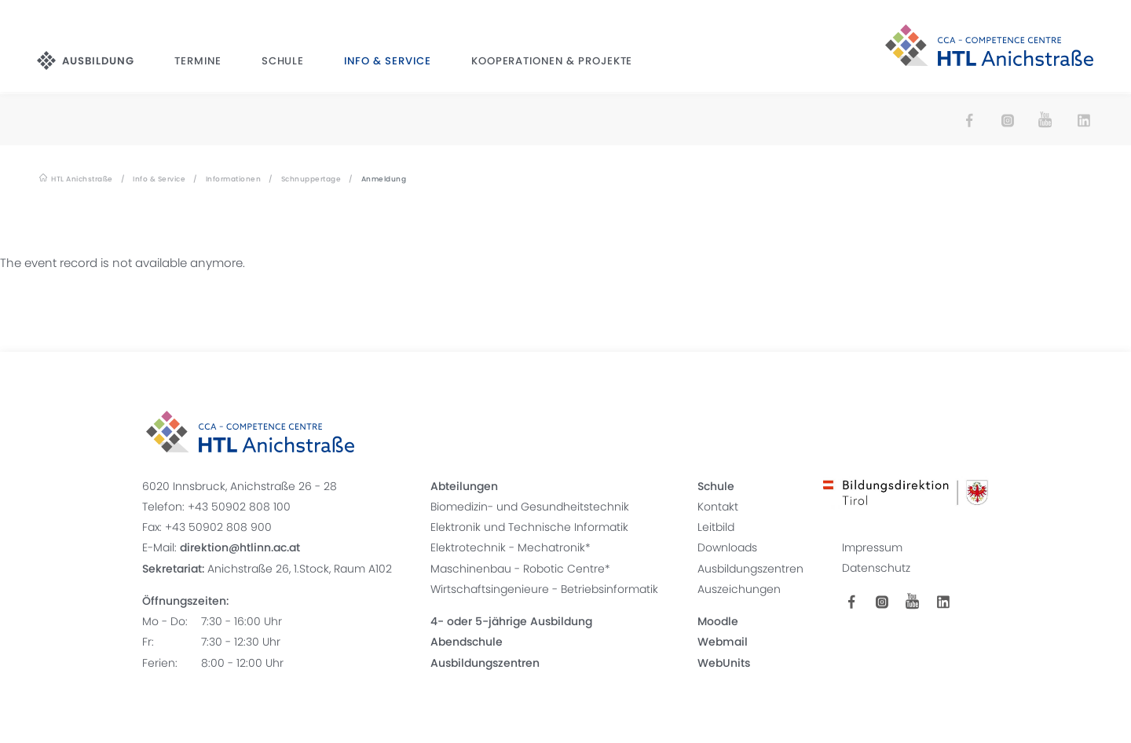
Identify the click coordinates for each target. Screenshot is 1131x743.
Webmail (722, 642)
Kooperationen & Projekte (551, 62)
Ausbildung (100, 62)
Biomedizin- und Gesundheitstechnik (529, 506)
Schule (283, 62)
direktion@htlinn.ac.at (239, 547)
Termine (199, 62)
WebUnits (723, 662)
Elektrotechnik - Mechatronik (507, 547)
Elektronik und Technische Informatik (529, 527)
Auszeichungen (739, 588)
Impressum (873, 547)
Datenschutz (877, 568)
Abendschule (466, 642)
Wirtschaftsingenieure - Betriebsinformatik (544, 588)
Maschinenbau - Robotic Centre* (520, 568)
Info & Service (387, 62)
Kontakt (717, 506)
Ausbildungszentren (485, 662)
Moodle (717, 621)
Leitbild (715, 527)
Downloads (727, 547)
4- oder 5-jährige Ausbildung (511, 621)
